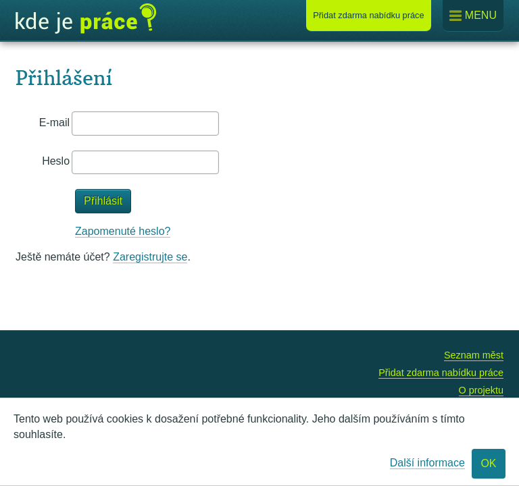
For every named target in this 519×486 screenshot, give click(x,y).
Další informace (427, 462)
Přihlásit (103, 201)
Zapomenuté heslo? (122, 231)
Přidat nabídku (368, 15)
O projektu (481, 390)
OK (488, 463)
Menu (473, 15)
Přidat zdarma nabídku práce (440, 372)
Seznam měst (473, 355)
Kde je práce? (86, 18)
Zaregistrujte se (150, 257)
